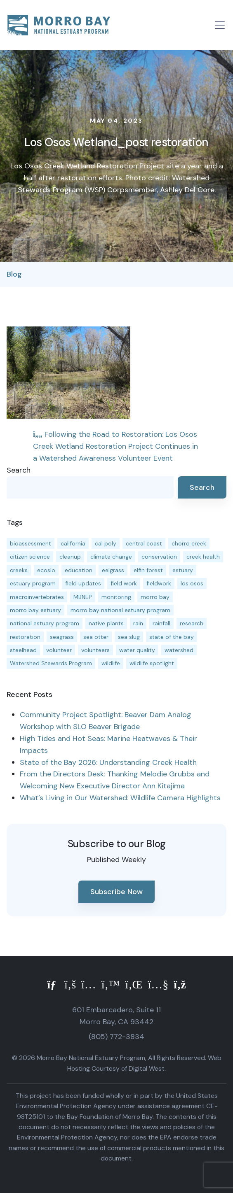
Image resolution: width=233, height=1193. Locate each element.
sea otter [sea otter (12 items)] (95, 637)
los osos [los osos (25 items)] (192, 583)
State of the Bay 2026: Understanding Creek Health (108, 762)
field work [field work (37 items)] (124, 583)
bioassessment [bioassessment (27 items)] (30, 543)
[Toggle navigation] (219, 25)
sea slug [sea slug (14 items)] (129, 637)
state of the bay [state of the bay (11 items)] (171, 637)
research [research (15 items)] (191, 623)
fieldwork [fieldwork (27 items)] (158, 583)
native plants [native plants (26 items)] (106, 623)
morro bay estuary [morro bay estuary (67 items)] (35, 610)
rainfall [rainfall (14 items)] (161, 623)
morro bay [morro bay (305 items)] (155, 597)
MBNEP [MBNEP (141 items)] (82, 597)
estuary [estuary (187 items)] (182, 570)
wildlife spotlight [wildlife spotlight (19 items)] (151, 663)
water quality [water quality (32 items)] (137, 650)
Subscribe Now (116, 892)
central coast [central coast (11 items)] (144, 543)
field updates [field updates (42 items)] (83, 583)
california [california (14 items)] (73, 543)
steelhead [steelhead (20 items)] (23, 650)
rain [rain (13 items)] (138, 623)
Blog (14, 274)
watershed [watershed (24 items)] (179, 650)
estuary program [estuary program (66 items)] (33, 583)
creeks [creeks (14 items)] (19, 570)
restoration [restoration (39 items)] (25, 637)
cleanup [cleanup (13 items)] (70, 556)
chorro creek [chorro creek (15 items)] (189, 543)
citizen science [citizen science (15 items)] (30, 556)
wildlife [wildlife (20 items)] (110, 663)
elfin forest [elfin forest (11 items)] (148, 570)
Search (19, 470)
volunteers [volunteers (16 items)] (95, 650)
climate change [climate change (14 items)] (111, 556)
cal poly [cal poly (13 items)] (105, 543)
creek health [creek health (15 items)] (203, 556)
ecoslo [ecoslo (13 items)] (46, 570)
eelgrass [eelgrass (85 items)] (113, 570)
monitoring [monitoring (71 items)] (116, 597)
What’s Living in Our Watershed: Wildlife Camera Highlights (120, 798)
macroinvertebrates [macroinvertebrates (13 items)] (37, 597)
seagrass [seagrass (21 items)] (62, 637)
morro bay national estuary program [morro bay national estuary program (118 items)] (120, 610)
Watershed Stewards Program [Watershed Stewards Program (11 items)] (51, 663)
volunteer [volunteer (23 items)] (59, 650)
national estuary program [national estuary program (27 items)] (44, 623)
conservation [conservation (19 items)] (159, 556)
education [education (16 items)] (78, 570)
